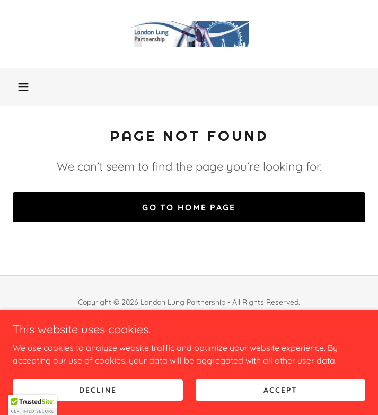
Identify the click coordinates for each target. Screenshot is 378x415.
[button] (23, 87)
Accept (280, 389)
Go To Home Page (188, 207)
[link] (189, 34)
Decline (98, 389)
